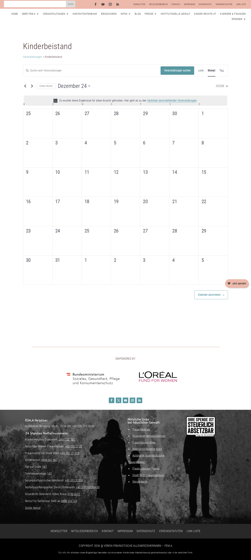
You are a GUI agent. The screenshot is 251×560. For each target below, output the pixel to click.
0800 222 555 (67, 439)
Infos (124, 14)
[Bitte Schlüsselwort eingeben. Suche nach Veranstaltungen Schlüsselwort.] (92, 70)
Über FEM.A (29, 14)
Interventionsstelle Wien (147, 449)
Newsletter (139, 4)
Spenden (237, 19)
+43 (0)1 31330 (74, 480)
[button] (221, 86)
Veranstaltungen (54, 14)
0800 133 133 (69, 501)
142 (49, 473)
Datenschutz (205, 4)
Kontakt (176, 4)
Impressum (189, 4)
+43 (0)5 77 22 (73, 446)
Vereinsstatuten (224, 4)
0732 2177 (73, 494)
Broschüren (109, 14)
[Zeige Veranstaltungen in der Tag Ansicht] (221, 70)
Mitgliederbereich (158, 4)
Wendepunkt (139, 481)
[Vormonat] (25, 86)
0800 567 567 (49, 460)
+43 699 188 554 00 (88, 487)
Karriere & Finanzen (233, 14)
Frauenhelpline (141, 429)
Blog (138, 14)
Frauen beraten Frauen (145, 468)
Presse (149, 14)
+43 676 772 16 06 (83, 426)
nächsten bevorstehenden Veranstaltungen (172, 100)
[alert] (125, 101)
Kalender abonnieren (209, 294)
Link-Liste (241, 4)
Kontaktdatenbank (85, 14)
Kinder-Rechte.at (205, 14)
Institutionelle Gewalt (175, 14)
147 (44, 466)
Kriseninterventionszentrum (149, 436)
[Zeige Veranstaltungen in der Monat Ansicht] (211, 70)
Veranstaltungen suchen (177, 70)
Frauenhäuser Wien (144, 442)
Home (14, 14)
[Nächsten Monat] (32, 86)
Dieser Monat (45, 86)
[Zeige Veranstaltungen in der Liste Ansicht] (201, 70)
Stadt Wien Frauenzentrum (148, 475)
